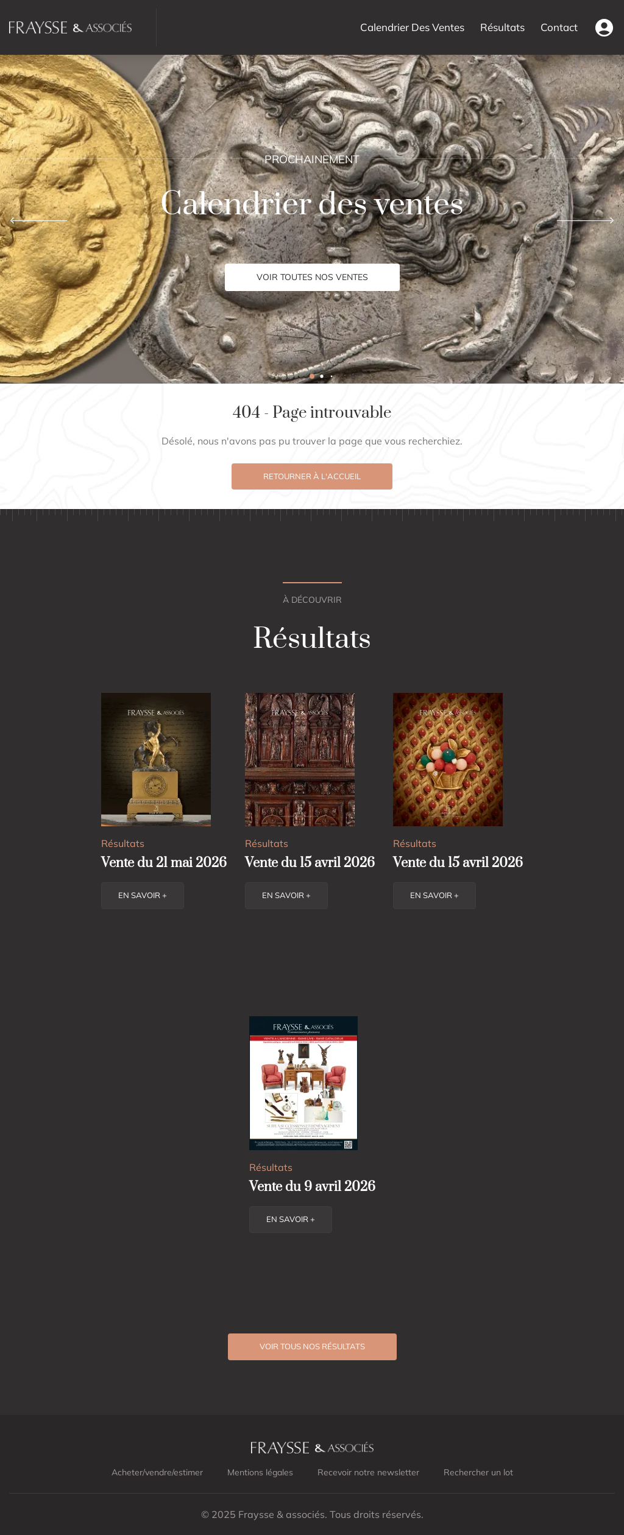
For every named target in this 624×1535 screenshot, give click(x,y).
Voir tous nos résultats (312, 1346)
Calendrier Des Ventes (412, 27)
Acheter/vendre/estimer (157, 1472)
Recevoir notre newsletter (368, 1472)
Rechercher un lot (478, 1472)
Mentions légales (260, 1472)
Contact (559, 27)
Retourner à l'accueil (312, 476)
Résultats (502, 27)
